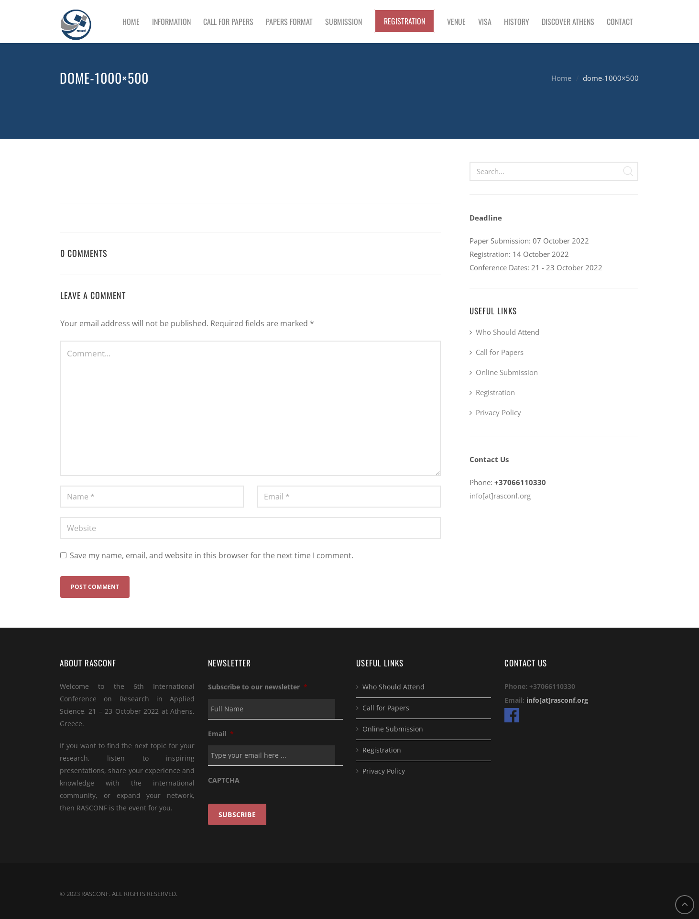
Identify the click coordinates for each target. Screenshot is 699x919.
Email (221, 734)
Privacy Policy (498, 412)
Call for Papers (500, 352)
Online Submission (507, 372)
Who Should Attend (507, 332)
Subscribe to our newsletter (257, 687)
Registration (495, 392)
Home (561, 78)
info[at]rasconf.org (500, 495)
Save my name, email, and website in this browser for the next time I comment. (211, 555)
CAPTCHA (224, 780)
